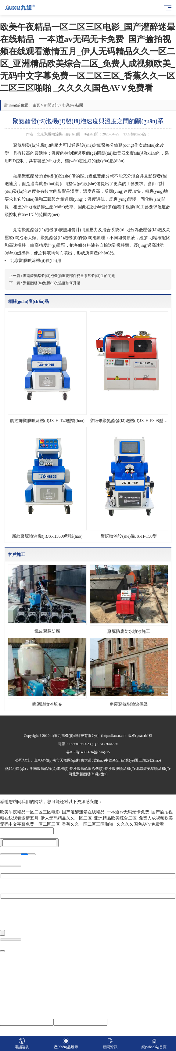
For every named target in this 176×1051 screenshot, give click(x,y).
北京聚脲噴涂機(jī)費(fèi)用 (35, 260)
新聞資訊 (51, 105)
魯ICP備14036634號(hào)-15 (88, 752)
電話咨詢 (22, 1043)
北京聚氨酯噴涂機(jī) (153, 768)
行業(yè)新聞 (73, 105)
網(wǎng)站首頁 (154, 1043)
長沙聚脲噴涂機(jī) (120, 768)
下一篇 (44, 283)
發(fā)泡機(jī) (38, 145)
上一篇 (62, 276)
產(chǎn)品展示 (66, 1043)
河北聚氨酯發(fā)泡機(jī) (88, 774)
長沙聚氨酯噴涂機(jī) (86, 768)
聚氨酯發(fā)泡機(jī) (40, 176)
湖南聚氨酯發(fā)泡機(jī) (49, 768)
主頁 (36, 105)
